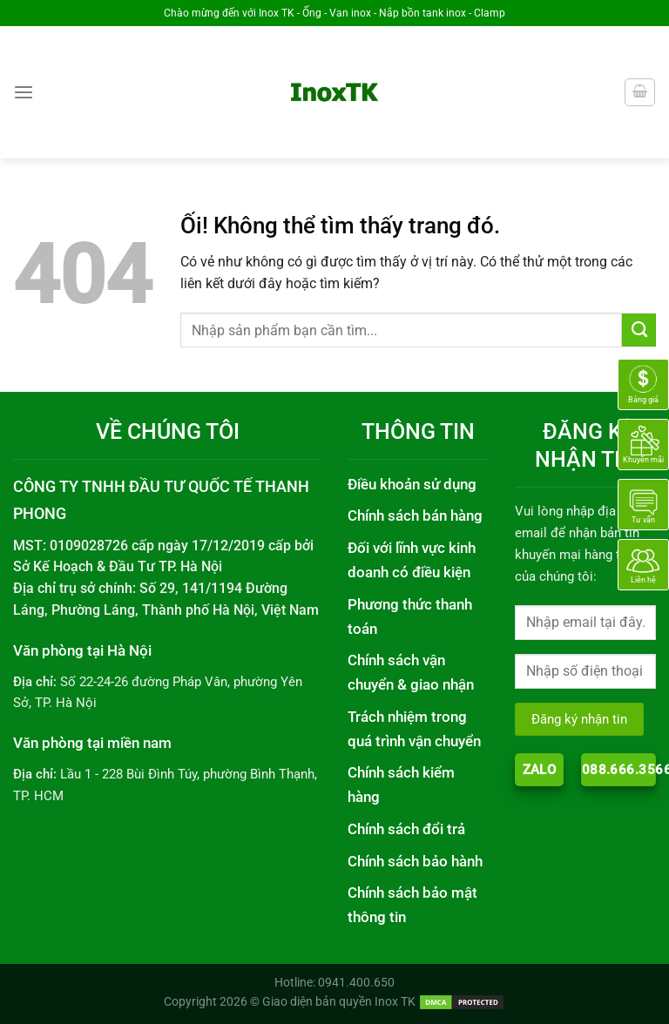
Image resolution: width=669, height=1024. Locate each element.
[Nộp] (639, 330)
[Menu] (23, 92)
